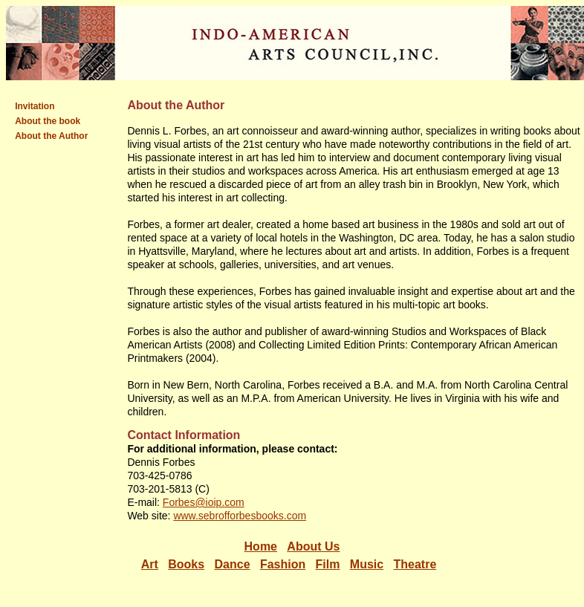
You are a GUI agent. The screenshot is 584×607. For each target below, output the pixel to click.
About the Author (51, 136)
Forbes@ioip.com (203, 502)
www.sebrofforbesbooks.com (239, 516)
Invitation (34, 106)
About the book (47, 121)
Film (328, 564)
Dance (232, 564)
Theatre (415, 564)
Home (260, 546)
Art (149, 564)
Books (186, 564)
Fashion (282, 564)
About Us (313, 546)
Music (366, 564)
